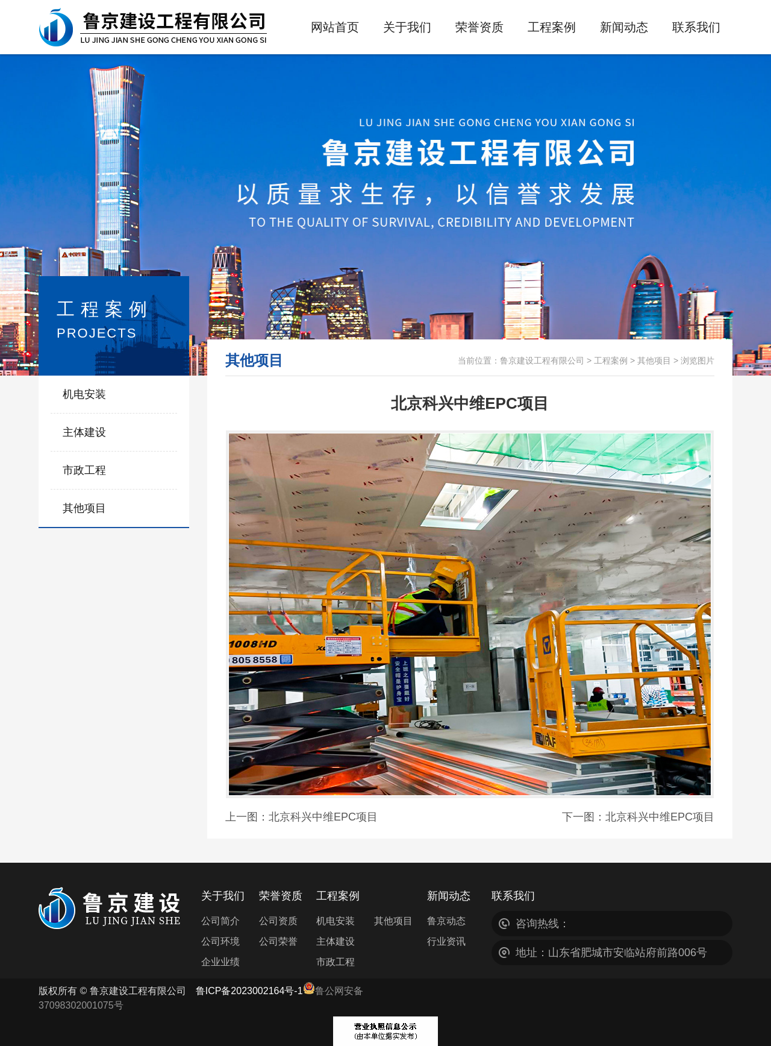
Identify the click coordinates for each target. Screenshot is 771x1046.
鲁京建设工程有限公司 (542, 360)
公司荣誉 (278, 941)
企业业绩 (220, 962)
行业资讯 (446, 941)
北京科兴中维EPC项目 (323, 817)
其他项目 (84, 508)
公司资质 (278, 921)
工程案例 (611, 360)
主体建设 (84, 432)
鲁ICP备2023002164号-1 (249, 991)
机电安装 (84, 394)
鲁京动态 (446, 921)
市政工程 (84, 470)
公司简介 (220, 921)
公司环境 (220, 941)
